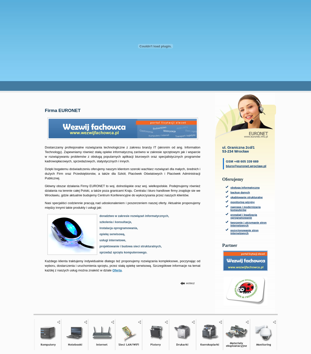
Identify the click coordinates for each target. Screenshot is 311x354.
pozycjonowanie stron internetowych (245, 232)
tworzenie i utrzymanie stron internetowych (249, 224)
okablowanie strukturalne (247, 197)
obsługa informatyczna (245, 187)
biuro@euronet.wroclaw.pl (246, 166)
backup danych (240, 192)
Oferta (117, 270)
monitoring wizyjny (243, 202)
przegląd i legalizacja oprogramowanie (244, 216)
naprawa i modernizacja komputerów (246, 208)
